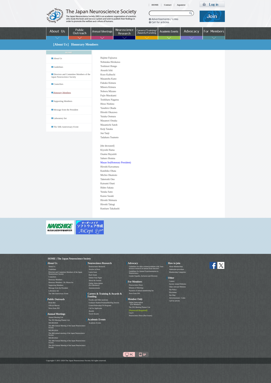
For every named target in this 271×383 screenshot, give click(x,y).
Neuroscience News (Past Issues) (140, 316)
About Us (57, 58)
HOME (155, 5)
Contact (167, 5)
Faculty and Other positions (98, 300)
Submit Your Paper (95, 278)
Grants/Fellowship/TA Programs (100, 305)
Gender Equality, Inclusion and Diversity (143, 276)
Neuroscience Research (97, 266)
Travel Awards (94, 314)
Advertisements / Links (177, 298)
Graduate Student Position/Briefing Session (104, 303)
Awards (91, 311)
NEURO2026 (53, 323)
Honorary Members (55, 280)
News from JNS (54, 308)
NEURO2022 (53, 338)
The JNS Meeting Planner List (59, 320)
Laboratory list (60, 118)
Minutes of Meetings (136, 288)
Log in (131, 313)
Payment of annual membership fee (141, 291)
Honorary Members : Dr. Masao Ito (61, 282)
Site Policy (173, 290)
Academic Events (95, 323)
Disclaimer (173, 292)
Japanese (181, 5)
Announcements (94, 288)
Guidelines (58, 67)
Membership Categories (177, 272)
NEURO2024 (53, 330)
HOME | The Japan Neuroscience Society (69, 258)
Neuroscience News (136, 285)
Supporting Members (63, 101)
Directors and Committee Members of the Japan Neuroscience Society (70, 75)
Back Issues (93, 275)
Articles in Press (94, 269)
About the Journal (95, 280)
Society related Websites (177, 284)
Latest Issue (93, 272)
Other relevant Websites (177, 287)
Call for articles (174, 301)
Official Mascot (54, 305)
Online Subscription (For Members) (96, 284)
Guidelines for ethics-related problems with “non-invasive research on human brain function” (146, 267)
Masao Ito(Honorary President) (115, 162)
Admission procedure (176, 269)
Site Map (172, 295)
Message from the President (66, 110)
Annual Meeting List (56, 317)
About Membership (176, 266)
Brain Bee (52, 303)
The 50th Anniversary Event (65, 127)
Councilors (58, 84)
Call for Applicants (95, 308)
